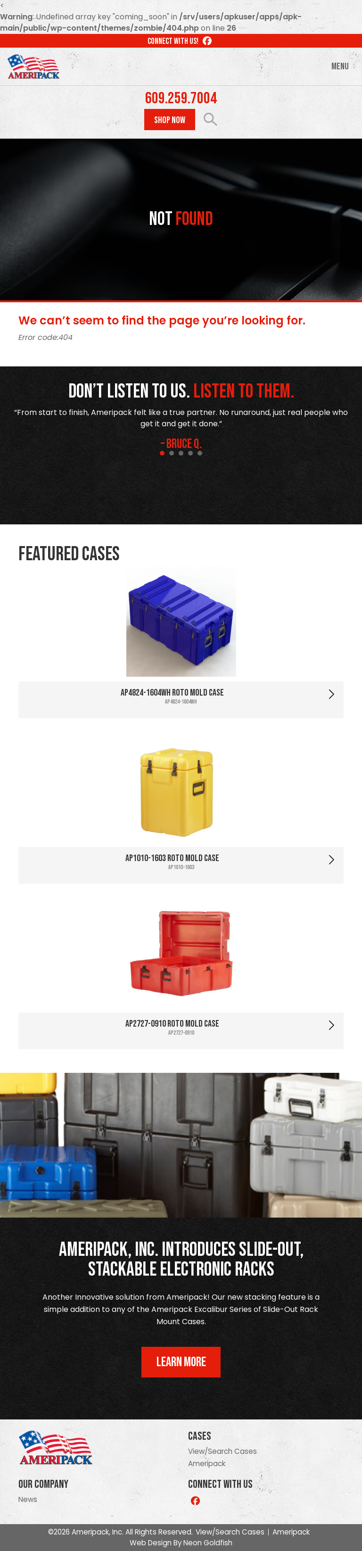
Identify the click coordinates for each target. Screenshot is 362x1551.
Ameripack (206, 1463)
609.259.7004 (181, 99)
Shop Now (169, 120)
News (27, 1499)
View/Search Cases (222, 1451)
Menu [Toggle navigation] (340, 66)
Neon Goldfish (207, 1543)
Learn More (181, 1362)
